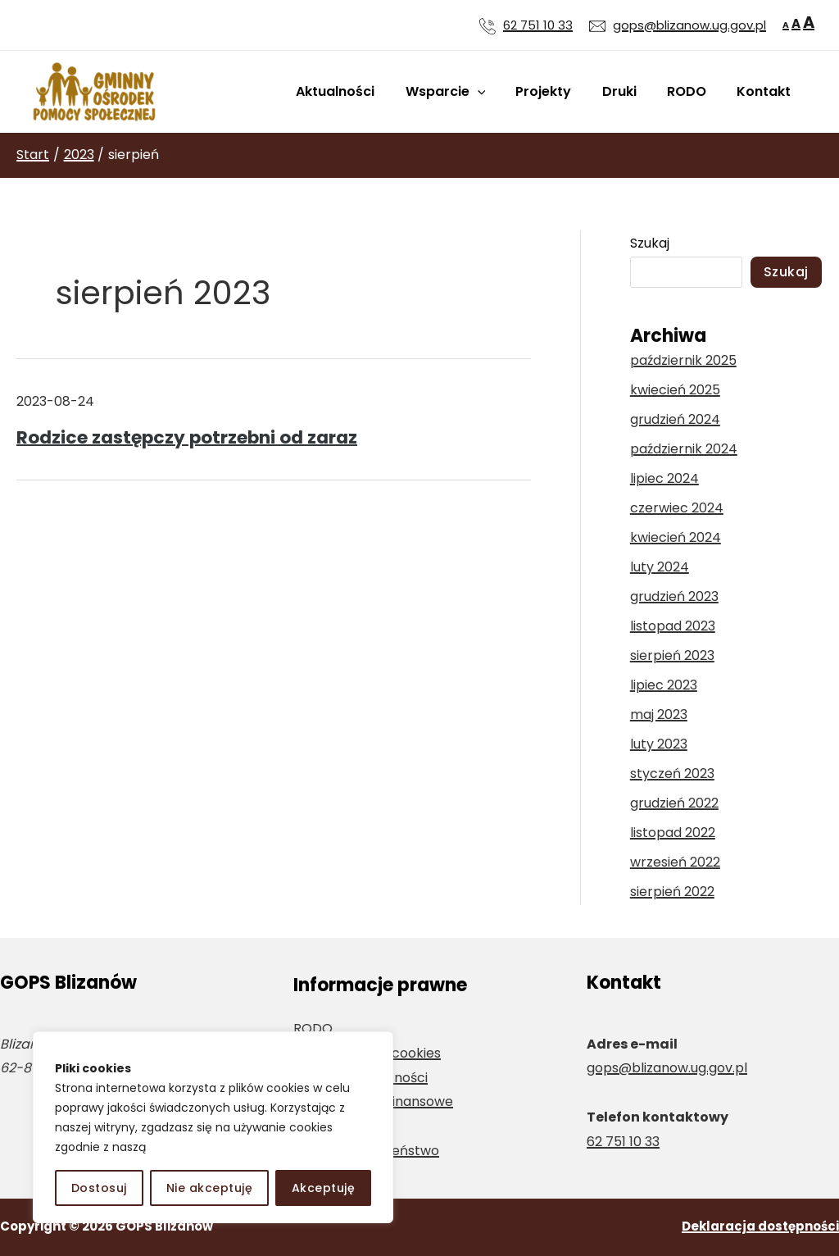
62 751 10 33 (538, 25)
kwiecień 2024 (675, 537)
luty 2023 (658, 744)
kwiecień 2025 (675, 389)
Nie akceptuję (209, 1188)
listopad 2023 (672, 626)
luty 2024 (659, 566)
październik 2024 (683, 448)
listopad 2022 (672, 832)
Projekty (559, 91)
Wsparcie (464, 91)
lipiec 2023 (663, 685)
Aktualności (359, 91)
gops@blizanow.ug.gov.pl (667, 1067)
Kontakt (766, 91)
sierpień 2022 (672, 891)
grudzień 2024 (675, 419)
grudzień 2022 (674, 803)
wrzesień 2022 (675, 862)
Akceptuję (324, 1188)
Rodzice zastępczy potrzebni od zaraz (186, 437)
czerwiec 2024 (676, 507)
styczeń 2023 (672, 773)
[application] (496, 91)
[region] (213, 1127)
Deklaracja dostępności (760, 1226)
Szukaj (649, 243)
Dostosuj (99, 1188)
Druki (630, 91)
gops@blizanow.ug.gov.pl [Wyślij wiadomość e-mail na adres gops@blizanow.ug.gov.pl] (689, 25)
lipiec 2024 (664, 478)
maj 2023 (658, 714)
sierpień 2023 (672, 655)
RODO (693, 91)
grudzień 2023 (674, 596)
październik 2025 (683, 360)
